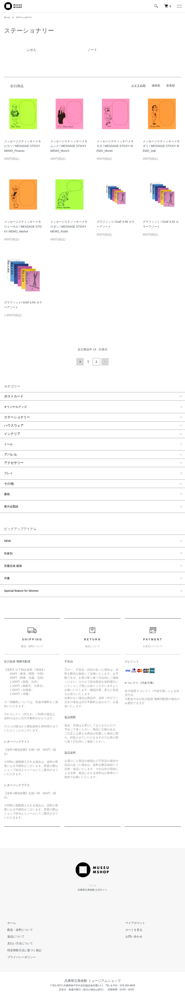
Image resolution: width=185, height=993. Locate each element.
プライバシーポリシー (18, 929)
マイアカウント (132, 895)
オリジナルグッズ (17, 404)
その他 (9, 474)
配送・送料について (17, 901)
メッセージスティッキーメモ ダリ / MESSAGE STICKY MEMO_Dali (163, 146)
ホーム (7, 17)
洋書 (7, 554)
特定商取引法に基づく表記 (21, 922)
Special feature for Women (23, 564)
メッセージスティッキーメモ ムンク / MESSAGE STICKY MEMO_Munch (70, 146)
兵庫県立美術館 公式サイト (92, 861)
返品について (12, 908)
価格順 (156, 85)
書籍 (7, 483)
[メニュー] (179, 6)
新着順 (170, 85)
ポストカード (14, 395)
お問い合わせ (130, 908)
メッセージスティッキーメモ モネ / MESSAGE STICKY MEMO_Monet (116, 146)
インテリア (12, 430)
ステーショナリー (27, 17)
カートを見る (130, 901)
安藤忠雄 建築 (14, 544)
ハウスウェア (14, 422)
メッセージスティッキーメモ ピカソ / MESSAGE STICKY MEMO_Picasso (24, 146)
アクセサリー (14, 456)
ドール (9, 439)
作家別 (9, 535)
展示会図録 (12, 493)
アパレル (10, 448)
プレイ (9, 465)
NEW (8, 525)
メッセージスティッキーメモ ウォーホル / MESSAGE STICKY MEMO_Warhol (24, 226)
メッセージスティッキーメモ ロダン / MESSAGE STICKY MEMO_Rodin (70, 226)
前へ (81, 361)
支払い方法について (17, 915)
